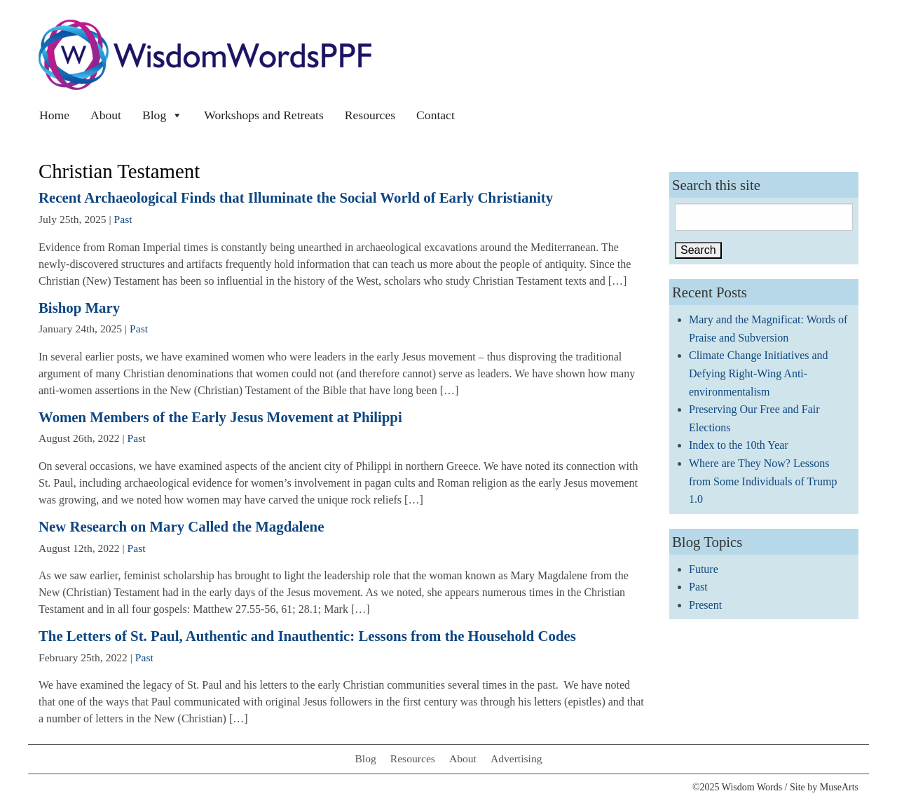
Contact (435, 115)
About (105, 115)
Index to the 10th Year (738, 445)
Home (54, 115)
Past (123, 219)
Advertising (516, 758)
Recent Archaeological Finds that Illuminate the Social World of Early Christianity (296, 197)
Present (705, 605)
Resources (370, 115)
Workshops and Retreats (264, 115)
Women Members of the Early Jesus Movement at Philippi (220, 417)
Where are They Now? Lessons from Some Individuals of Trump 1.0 (763, 481)
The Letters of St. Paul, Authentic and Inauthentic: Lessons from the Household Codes (307, 636)
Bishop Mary (79, 307)
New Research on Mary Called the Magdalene (181, 526)
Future (703, 569)
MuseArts (839, 787)
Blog (162, 115)
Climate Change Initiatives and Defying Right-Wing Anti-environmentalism (758, 373)
